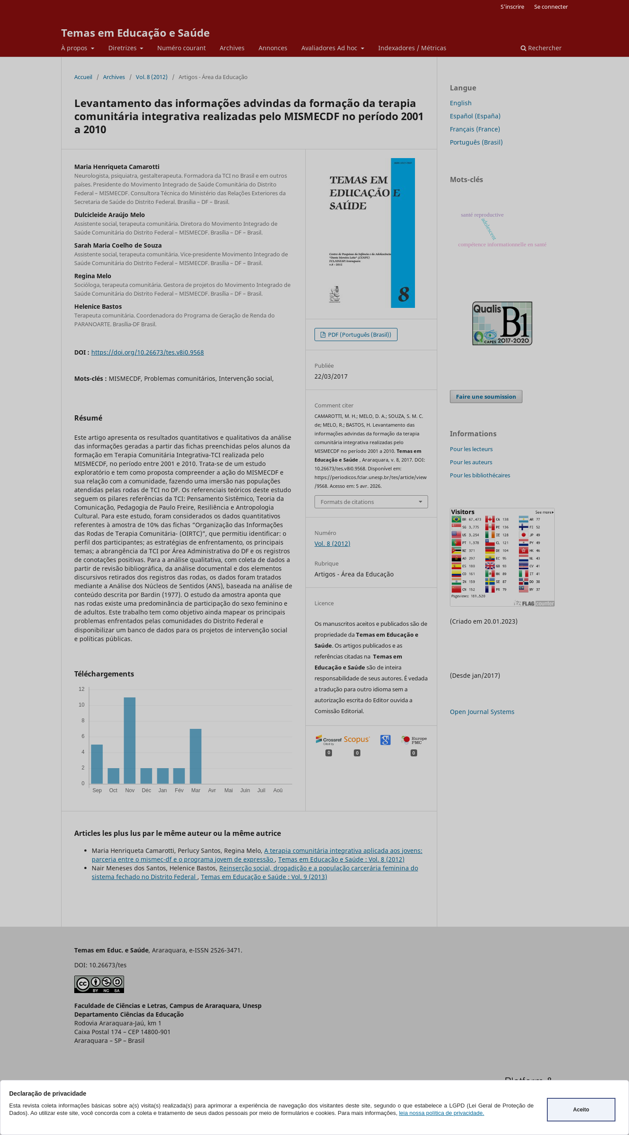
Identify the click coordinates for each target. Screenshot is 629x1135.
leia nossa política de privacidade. (441, 1113)
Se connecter (551, 6)
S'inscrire (512, 6)
